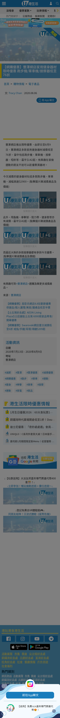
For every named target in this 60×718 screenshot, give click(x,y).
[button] (30, 695)
